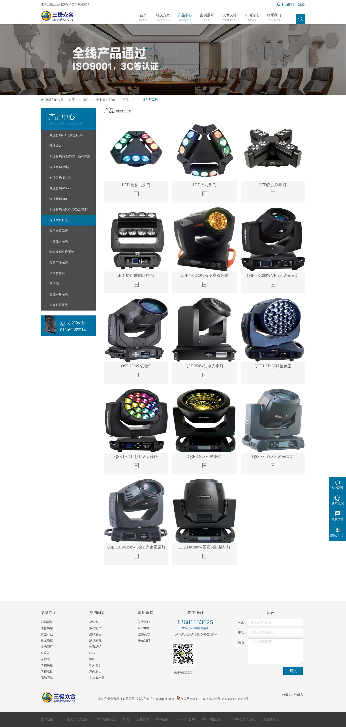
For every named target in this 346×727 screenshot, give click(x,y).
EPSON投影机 (212, 719)
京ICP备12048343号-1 (236, 698)
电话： (242, 632)
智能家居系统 (58, 294)
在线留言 (297, 695)
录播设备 (55, 146)
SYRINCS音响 (185, 719)
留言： (242, 642)
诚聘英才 (144, 634)
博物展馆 (47, 665)
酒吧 (92, 659)
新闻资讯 (252, 17)
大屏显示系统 (58, 241)
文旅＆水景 (97, 677)
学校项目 (47, 671)
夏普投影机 (270, 719)
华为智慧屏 (57, 273)
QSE (85, 99)
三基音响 (143, 719)
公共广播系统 (58, 262)
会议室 (45, 653)
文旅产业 (47, 634)
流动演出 (47, 677)
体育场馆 (47, 628)
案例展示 (207, 17)
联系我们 (274, 17)
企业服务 (144, 628)
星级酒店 (47, 640)
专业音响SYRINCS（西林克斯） (71, 156)
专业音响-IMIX (59, 177)
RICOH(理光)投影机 (242, 719)
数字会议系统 (58, 230)
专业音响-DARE (60, 188)
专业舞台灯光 (105, 99)
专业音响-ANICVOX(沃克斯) (68, 209)
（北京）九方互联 (76, 719)
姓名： (242, 622)
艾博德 (54, 283)
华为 (126, 719)
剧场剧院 (47, 622)
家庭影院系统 (58, 305)
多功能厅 (47, 646)
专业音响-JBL (58, 199)
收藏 (285, 695)
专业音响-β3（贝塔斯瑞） (67, 135)
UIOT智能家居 (106, 719)
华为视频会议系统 (61, 252)
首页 (143, 17)
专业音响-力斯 (59, 167)
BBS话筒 (162, 719)
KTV (92, 653)
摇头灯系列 (150, 99)
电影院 (45, 659)
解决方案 (163, 17)
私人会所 (95, 665)
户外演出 (95, 671)
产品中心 (185, 17)
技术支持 (229, 17)
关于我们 (144, 622)
